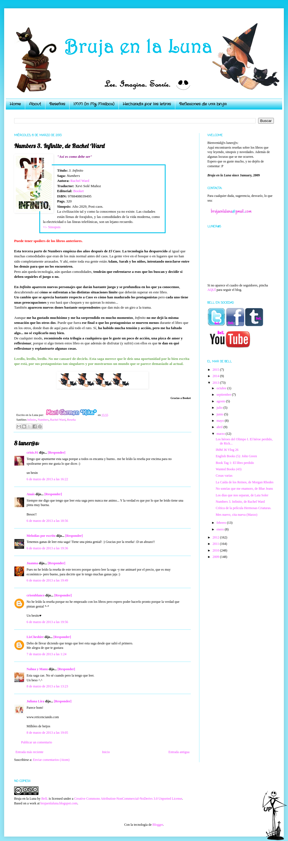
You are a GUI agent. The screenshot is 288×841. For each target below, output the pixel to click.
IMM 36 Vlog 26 (227, 450)
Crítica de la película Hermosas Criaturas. (243, 508)
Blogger (157, 825)
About (35, 104)
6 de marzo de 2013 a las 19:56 (47, 622)
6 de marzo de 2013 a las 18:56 (47, 521)
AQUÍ (211, 290)
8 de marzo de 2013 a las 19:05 (47, 733)
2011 (216, 544)
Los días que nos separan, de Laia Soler (242, 495)
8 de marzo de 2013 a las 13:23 (47, 686)
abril (220, 427)
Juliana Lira (35, 701)
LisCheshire (35, 637)
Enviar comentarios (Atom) (51, 760)
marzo (221, 434)
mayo (221, 421)
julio (220, 408)
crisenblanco (36, 595)
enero (221, 529)
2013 (216, 383)
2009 (216, 557)
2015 (216, 370)
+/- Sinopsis (52, 227)
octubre (222, 388)
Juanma (32, 563)
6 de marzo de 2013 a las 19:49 (47, 580)
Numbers (43, 419)
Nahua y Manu (37, 669)
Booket (78, 191)
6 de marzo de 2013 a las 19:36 (47, 548)
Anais (31, 494)
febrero (222, 523)
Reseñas (57, 104)
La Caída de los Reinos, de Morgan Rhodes (244, 482)
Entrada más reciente (29, 752)
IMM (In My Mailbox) (93, 104)
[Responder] (56, 452)
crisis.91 (32, 452)
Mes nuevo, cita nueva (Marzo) (236, 515)
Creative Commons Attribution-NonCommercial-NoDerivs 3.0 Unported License (128, 799)
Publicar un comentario (36, 742)
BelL (44, 799)
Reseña (71, 419)
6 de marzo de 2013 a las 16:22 (47, 479)
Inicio (106, 752)
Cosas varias (224, 475)
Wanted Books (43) (228, 469)
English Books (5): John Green (236, 456)
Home (15, 104)
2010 (216, 550)
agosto (221, 401)
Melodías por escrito (41, 536)
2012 (216, 537)
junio (220, 414)
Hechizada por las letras (147, 104)
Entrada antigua (178, 752)
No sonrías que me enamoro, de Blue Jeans (244, 489)
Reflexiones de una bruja (203, 104)
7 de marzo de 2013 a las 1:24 (46, 654)
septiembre (224, 395)
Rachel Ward (79, 181)
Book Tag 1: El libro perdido (235, 463)
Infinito (31, 419)
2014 (216, 376)
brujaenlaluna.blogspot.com (58, 803)
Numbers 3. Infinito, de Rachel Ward (240, 502)
